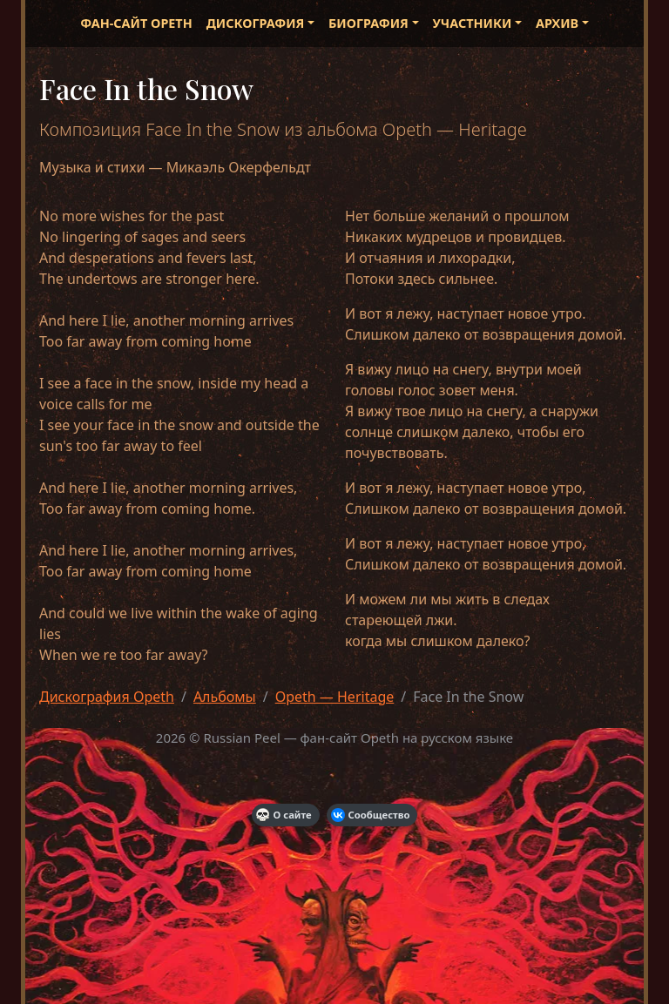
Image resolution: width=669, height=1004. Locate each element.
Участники (472, 23)
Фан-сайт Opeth (136, 23)
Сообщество (370, 815)
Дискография (255, 23)
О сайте (284, 815)
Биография (368, 23)
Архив (557, 23)
